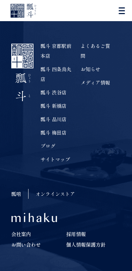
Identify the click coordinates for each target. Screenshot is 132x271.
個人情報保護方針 (86, 244)
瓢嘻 (16, 193)
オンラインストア (55, 193)
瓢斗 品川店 (53, 119)
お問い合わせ (26, 244)
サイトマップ (55, 159)
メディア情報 (95, 82)
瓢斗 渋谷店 (53, 92)
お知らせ (90, 69)
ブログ (47, 145)
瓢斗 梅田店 (53, 132)
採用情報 (76, 234)
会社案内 (21, 234)
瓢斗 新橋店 (53, 105)
